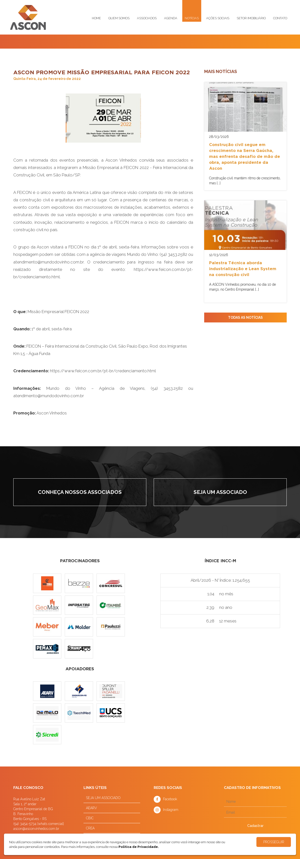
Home (96, 18)
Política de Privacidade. (138, 847)
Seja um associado (220, 492)
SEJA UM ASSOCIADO (103, 798)
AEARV (91, 808)
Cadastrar (255, 826)
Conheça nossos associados (80, 492)
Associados (147, 18)
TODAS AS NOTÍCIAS (245, 317)
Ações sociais (217, 18)
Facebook (170, 799)
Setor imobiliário (251, 18)
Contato (280, 18)
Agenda (170, 18)
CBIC (90, 818)
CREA (90, 828)
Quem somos (119, 18)
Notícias (192, 18)
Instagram (170, 810)
